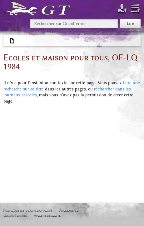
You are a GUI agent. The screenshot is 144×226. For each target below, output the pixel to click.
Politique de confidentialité (27, 210)
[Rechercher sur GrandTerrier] (74, 23)
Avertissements (47, 215)
